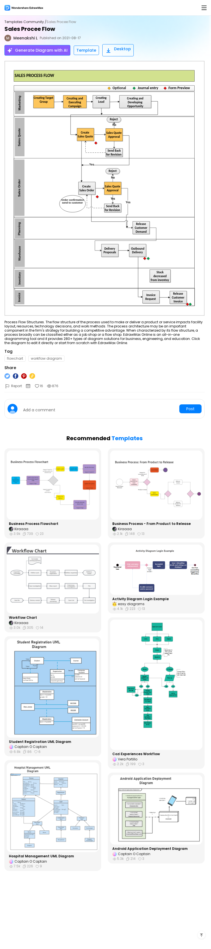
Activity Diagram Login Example (140, 599)
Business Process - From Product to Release (151, 524)
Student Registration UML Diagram (40, 742)
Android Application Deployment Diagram (150, 849)
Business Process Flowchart (33, 524)
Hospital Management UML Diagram (41, 856)
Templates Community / (25, 22)
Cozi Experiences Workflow (136, 754)
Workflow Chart (23, 618)
